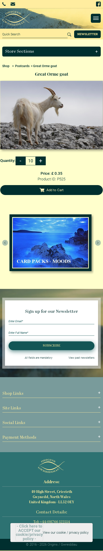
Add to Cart (51, 190)
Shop (5, 66)
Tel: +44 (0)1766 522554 (51, 522)
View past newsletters (81, 357)
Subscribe (51, 345)
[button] (51, 52)
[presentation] (5, 243)
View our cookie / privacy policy (66, 533)
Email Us (13, 3)
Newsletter (87, 34)
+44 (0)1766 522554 (4, 4)
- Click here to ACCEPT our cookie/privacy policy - (29, 532)
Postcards (22, 66)
